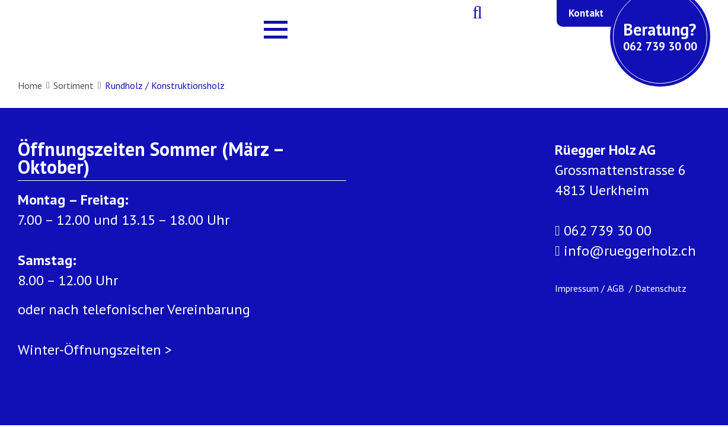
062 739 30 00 (603, 231)
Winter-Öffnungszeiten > (95, 349)
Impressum (577, 288)
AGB (617, 288)
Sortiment (77, 85)
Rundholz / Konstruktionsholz (165, 85)
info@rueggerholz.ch (625, 251)
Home (34, 85)
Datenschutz (661, 288)
